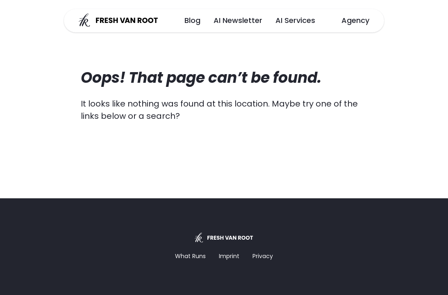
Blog (192, 20)
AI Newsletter (238, 20)
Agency (355, 20)
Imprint (229, 256)
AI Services (295, 20)
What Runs (190, 256)
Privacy (262, 256)
